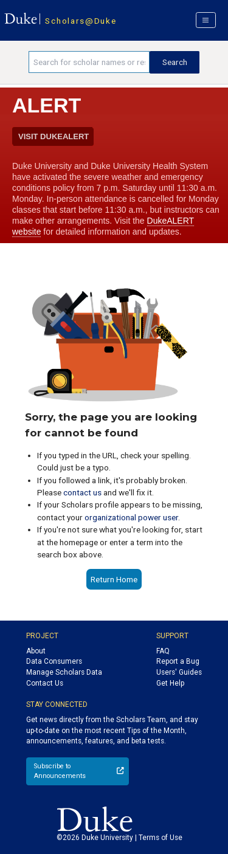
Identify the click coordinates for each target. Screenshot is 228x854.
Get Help (170, 683)
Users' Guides (179, 672)
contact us (82, 492)
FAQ (163, 651)
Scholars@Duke (80, 21)
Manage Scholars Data (64, 672)
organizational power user (131, 517)
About (36, 651)
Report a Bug (177, 661)
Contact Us (44, 683)
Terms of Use (160, 837)
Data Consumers (54, 661)
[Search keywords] (89, 62)
